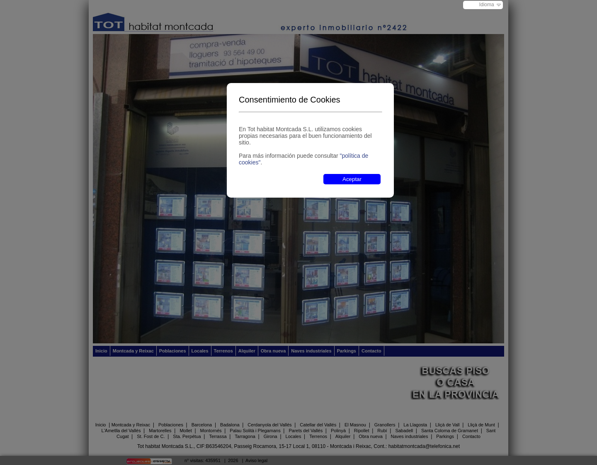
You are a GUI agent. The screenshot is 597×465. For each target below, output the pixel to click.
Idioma (486, 4)
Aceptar (352, 179)
